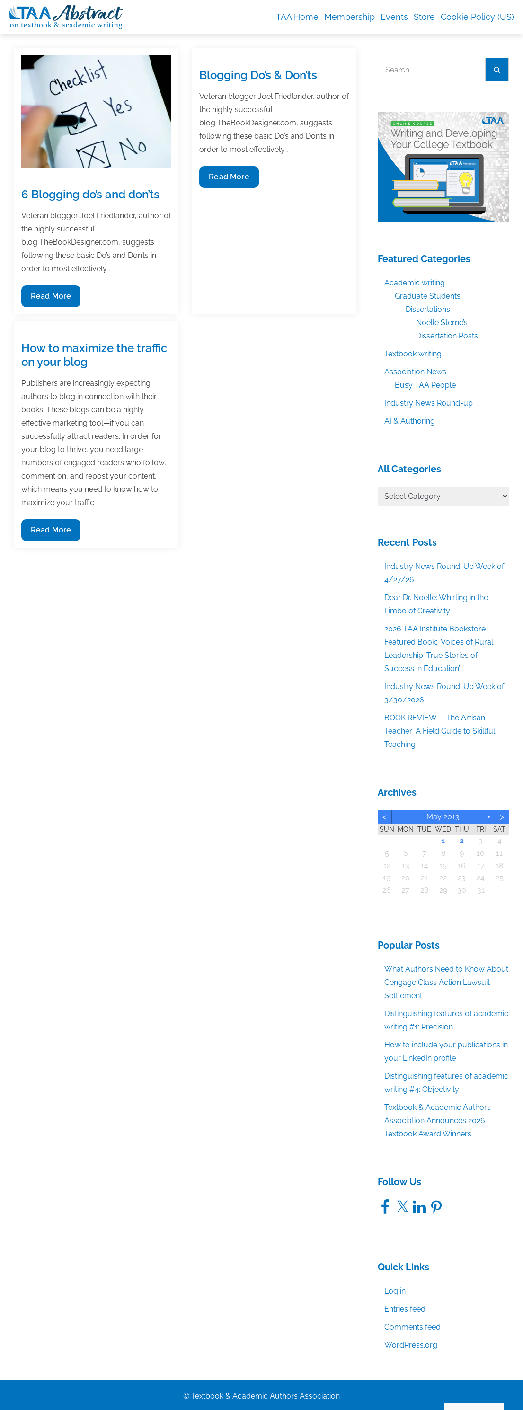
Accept (405, 1382)
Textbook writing (413, 353)
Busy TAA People (425, 385)
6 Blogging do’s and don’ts (90, 194)
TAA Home (297, 17)
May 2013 (443, 816)
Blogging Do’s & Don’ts (258, 75)
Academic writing (414, 282)
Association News (415, 371)
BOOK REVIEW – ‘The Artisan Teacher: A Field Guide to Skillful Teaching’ (439, 731)
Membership (349, 17)
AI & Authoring (409, 421)
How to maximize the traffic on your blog (94, 355)
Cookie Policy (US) (477, 17)
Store (424, 17)
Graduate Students (428, 296)
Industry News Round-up (428, 403)
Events (394, 17)
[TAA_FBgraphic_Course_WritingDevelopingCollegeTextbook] (443, 166)
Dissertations (428, 309)
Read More (50, 298)
